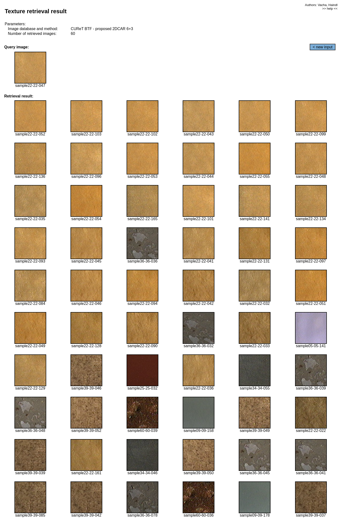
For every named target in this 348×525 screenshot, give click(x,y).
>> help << (330, 8)
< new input (322, 47)
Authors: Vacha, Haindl (321, 5)
